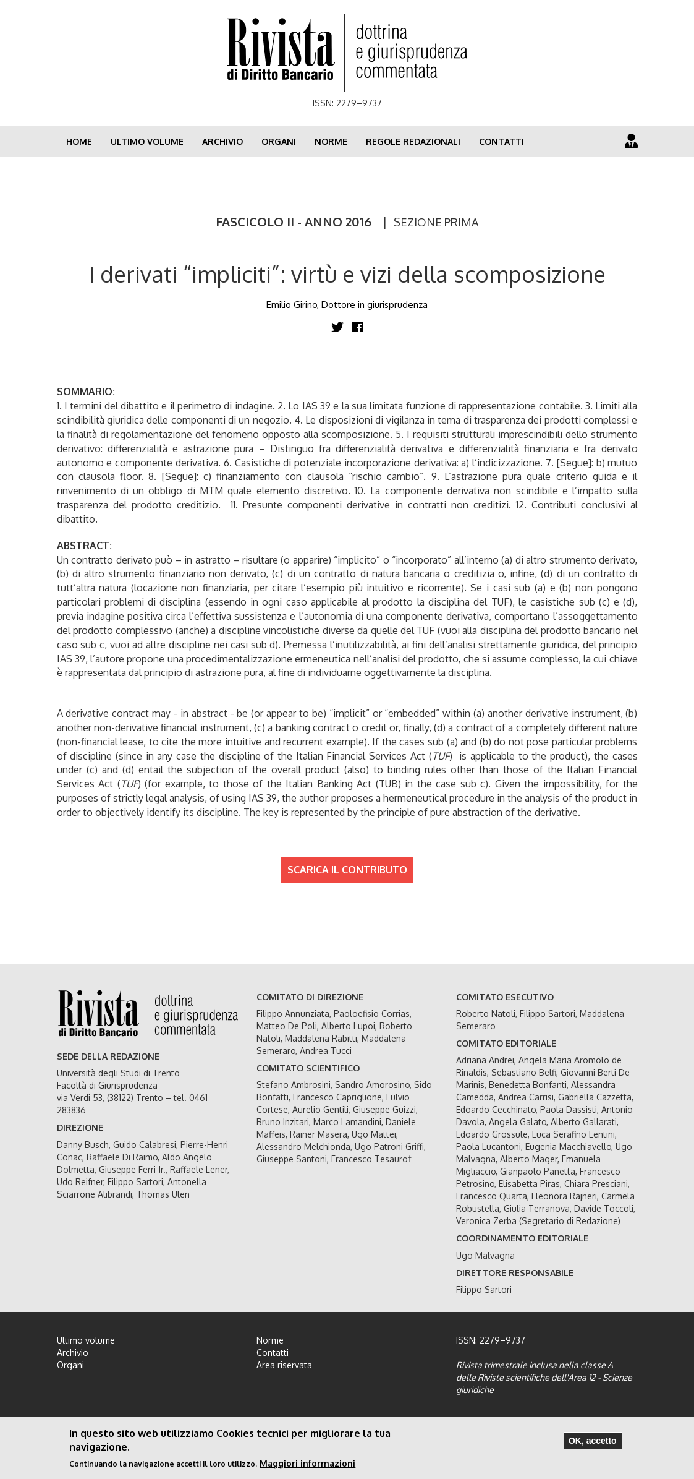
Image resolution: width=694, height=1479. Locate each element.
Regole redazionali (413, 141)
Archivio (222, 141)
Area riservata (284, 1365)
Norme (331, 141)
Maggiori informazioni (307, 1465)
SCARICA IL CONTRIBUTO (347, 870)
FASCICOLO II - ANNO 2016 (293, 221)
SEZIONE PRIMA (436, 222)
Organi (278, 141)
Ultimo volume (147, 141)
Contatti (501, 141)
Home (79, 141)
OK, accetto (593, 1442)
